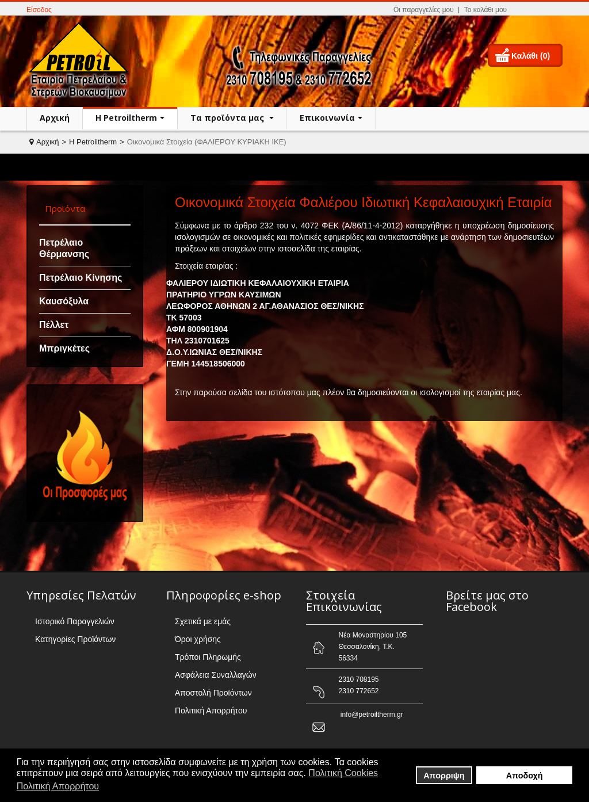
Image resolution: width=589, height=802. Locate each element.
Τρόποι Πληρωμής (208, 657)
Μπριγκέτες (64, 348)
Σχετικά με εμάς (203, 621)
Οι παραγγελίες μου (423, 10)
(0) (545, 55)
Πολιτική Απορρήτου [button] (58, 786)
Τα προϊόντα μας (228, 117)
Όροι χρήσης (198, 639)
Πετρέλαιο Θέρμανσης (64, 248)
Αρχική (55, 117)
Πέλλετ (53, 325)
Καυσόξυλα (64, 301)
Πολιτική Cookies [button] (343, 773)
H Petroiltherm (126, 117)
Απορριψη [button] (443, 775)
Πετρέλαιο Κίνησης (80, 277)
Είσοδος (39, 10)
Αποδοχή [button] (524, 775)
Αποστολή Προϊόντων (213, 692)
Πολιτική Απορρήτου (211, 710)
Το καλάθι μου (485, 10)
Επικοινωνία (327, 117)
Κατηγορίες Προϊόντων (75, 639)
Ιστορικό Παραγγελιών (74, 621)
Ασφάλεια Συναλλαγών (216, 674)
